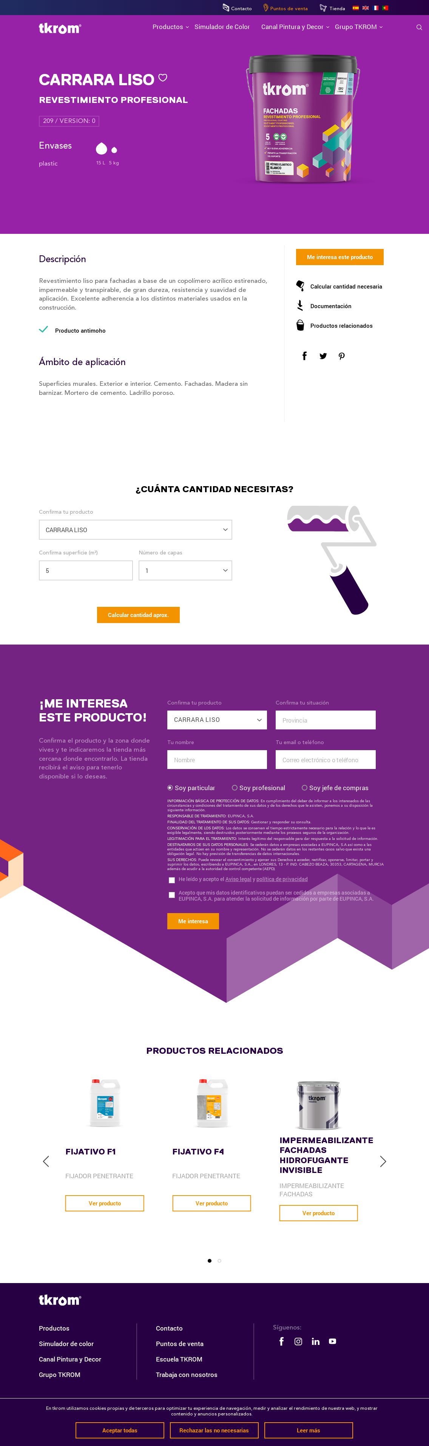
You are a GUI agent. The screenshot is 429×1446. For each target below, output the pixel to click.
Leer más (308, 1430)
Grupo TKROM (59, 1374)
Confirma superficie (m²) (68, 553)
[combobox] (217, 716)
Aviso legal (238, 879)
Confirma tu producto (66, 512)
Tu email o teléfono (300, 742)
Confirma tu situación (302, 703)
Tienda (332, 8)
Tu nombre (180, 742)
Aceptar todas (119, 1430)
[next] (383, 1161)
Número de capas (160, 553)
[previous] (46, 1161)
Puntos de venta (285, 7)
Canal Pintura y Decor (70, 1359)
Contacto (237, 7)
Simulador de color (66, 1343)
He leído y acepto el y (243, 879)
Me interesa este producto (340, 257)
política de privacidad (282, 879)
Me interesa (193, 921)
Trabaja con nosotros (187, 1374)
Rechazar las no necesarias (214, 1430)
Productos (54, 1328)
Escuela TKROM (179, 1359)
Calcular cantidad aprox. (138, 615)
